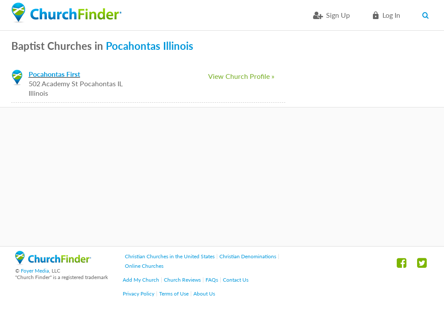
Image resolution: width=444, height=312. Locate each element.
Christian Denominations (247, 256)
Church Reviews (182, 279)
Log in (391, 15)
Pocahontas (133, 45)
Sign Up (338, 15)
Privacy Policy (138, 293)
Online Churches (144, 266)
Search (427, 15)
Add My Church (141, 279)
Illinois (178, 45)
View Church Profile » (241, 76)
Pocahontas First (54, 74)
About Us (204, 293)
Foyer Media (35, 270)
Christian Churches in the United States (170, 256)
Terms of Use (174, 293)
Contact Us (235, 279)
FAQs (212, 279)
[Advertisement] (222, 176)
